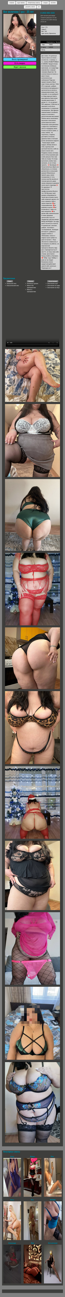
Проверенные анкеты (34, 3)
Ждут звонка (21, 3)
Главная (11, 3)
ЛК (39, 7)
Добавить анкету (30, 7)
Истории (53, 3)
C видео (45, 3)
